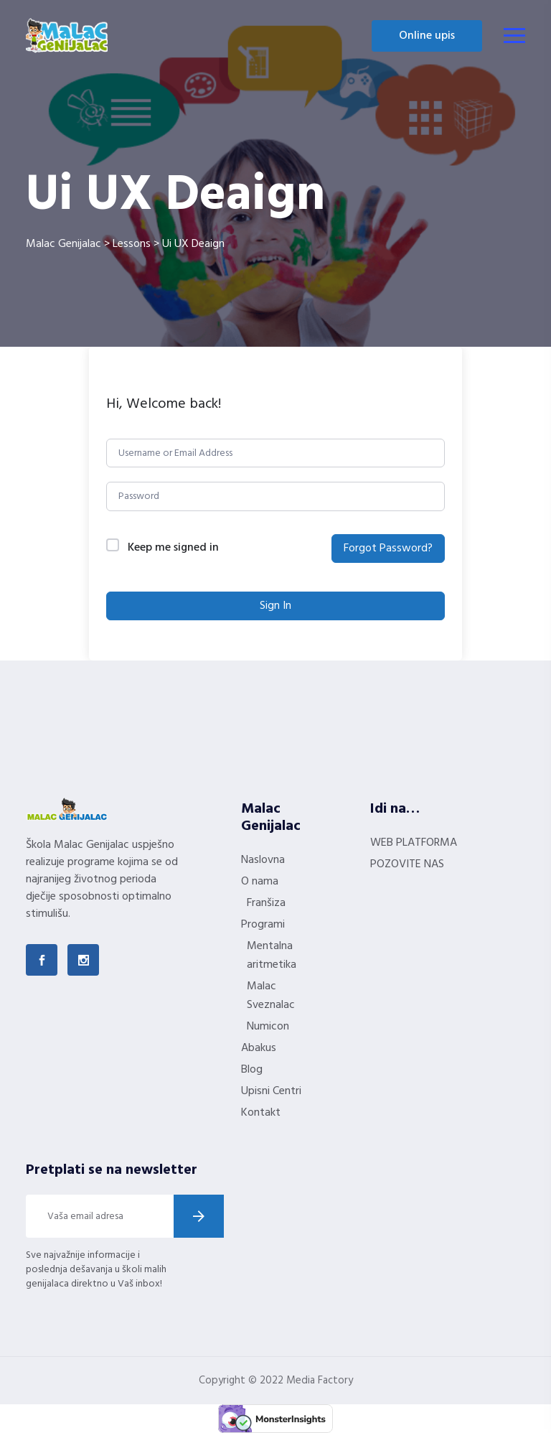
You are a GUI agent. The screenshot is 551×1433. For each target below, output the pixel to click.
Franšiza (266, 903)
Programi (263, 924)
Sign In (275, 606)
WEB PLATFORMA (413, 843)
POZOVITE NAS (407, 864)
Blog (252, 1069)
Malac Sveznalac (271, 995)
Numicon (268, 1026)
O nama (259, 881)
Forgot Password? (388, 548)
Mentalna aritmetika (271, 955)
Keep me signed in (173, 548)
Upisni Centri (271, 1091)
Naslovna (263, 860)
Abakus (258, 1048)
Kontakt (261, 1112)
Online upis (427, 36)
